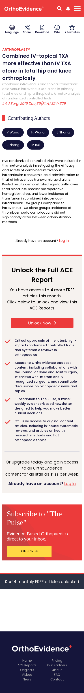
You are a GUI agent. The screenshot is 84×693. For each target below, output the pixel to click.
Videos (27, 674)
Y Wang (13, 132)
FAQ (57, 674)
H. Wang (38, 132)
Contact (57, 679)
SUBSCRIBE (29, 551)
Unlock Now (42, 323)
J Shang (63, 132)
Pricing (57, 660)
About (57, 670)
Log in (64, 240)
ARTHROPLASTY (16, 49)
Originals (27, 670)
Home (27, 660)
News (27, 679)
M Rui (36, 145)
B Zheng (13, 145)
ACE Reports (27, 665)
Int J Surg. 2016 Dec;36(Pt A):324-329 (34, 103)
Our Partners (57, 665)
